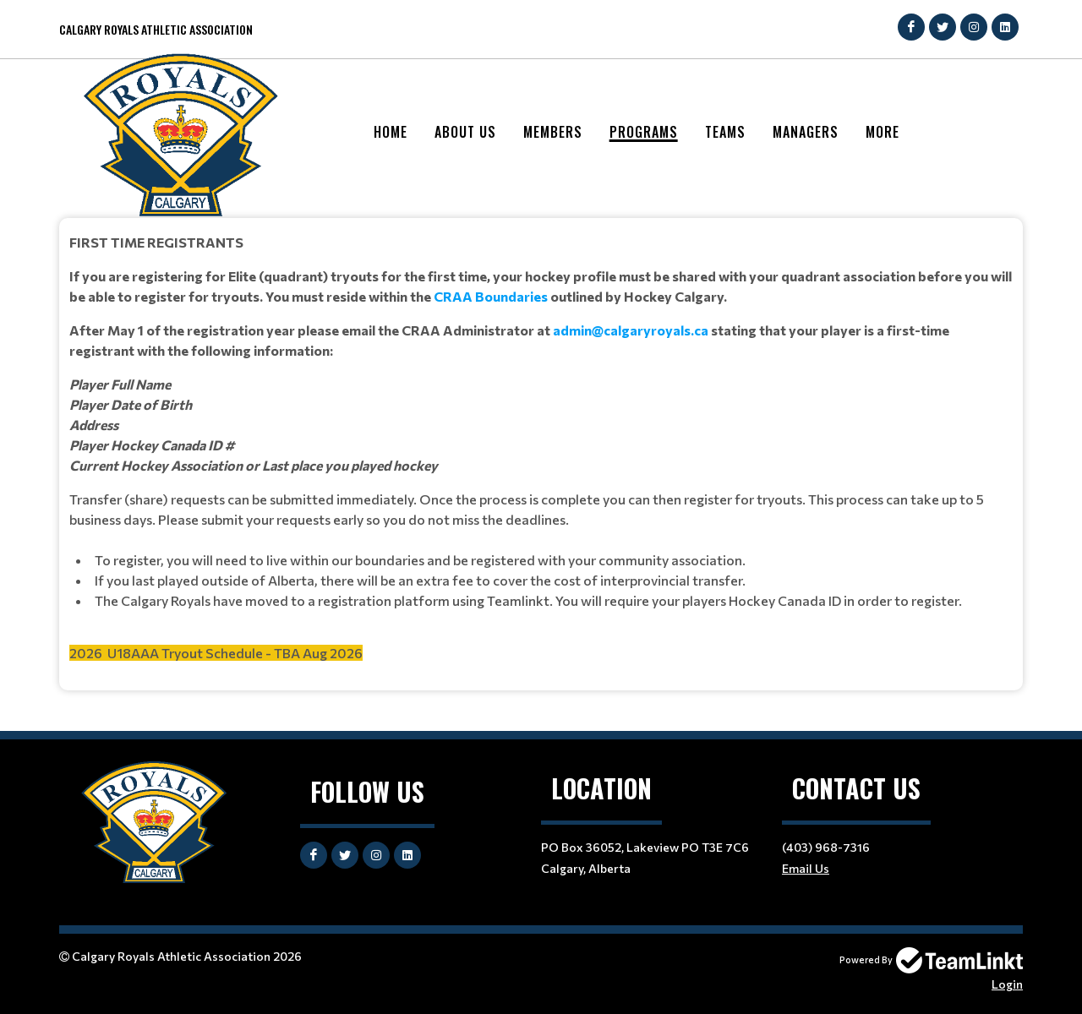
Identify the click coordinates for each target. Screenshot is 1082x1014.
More (882, 132)
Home (390, 132)
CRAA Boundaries (491, 296)
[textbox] (541, 447)
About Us (465, 132)
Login (1007, 984)
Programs (643, 132)
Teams (725, 132)
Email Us (805, 868)
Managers (806, 132)
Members (552, 132)
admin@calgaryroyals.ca (630, 330)
